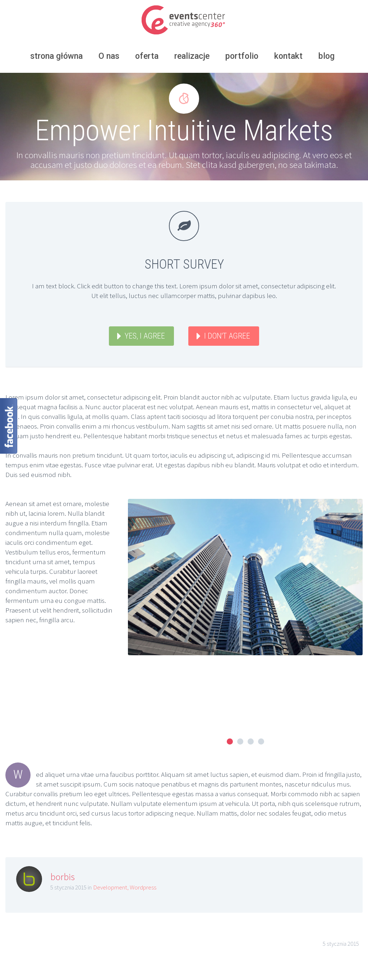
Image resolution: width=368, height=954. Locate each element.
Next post (340, 893)
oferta (146, 56)
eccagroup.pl (159, 947)
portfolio (241, 56)
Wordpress (143, 809)
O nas (108, 56)
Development (110, 809)
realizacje (192, 56)
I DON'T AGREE (227, 335)
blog (326, 56)
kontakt (288, 56)
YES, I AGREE (145, 335)
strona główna (56, 56)
